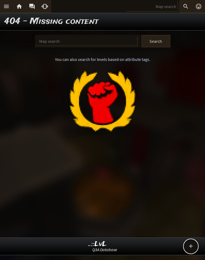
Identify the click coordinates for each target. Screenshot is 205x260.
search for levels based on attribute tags (113, 59)
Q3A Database (104, 249)
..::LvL (98, 244)
